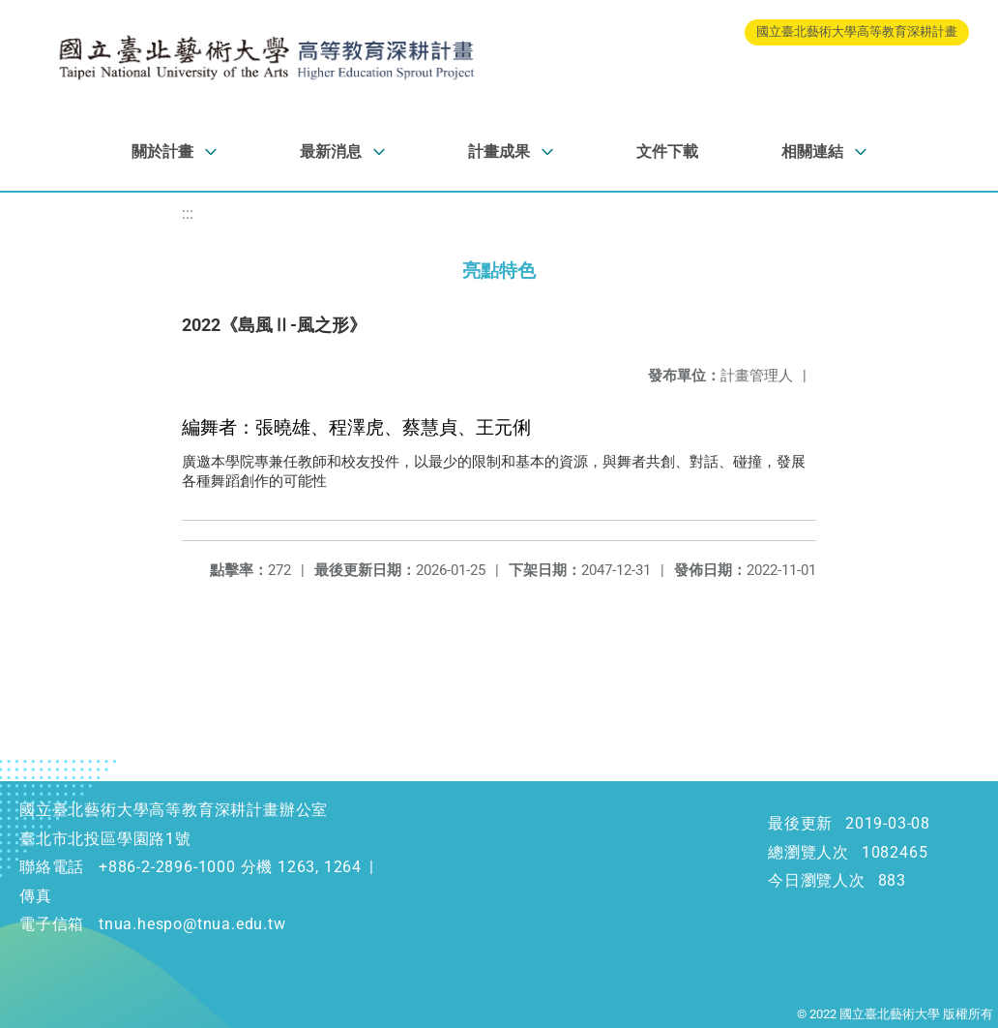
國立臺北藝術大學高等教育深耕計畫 (856, 31)
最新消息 (331, 151)
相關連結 (812, 151)
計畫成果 (499, 151)
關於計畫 (162, 151)
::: (187, 213)
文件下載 (667, 151)
